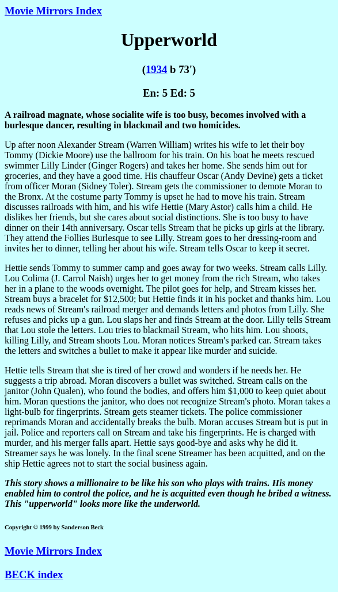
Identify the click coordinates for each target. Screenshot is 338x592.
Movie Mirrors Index (53, 11)
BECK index (34, 574)
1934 (156, 69)
